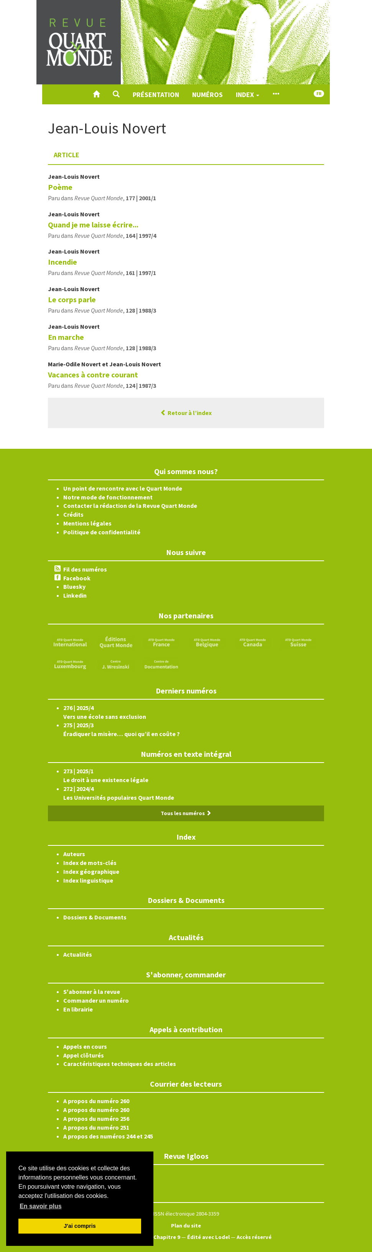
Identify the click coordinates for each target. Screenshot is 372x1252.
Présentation (156, 94)
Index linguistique (88, 880)
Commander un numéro (96, 1000)
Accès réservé (254, 1237)
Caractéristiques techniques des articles (119, 1063)
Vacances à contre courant (93, 374)
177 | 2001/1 (141, 198)
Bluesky (74, 586)
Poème (60, 187)
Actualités (77, 954)
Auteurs (74, 854)
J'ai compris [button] (79, 1226)
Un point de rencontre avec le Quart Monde (122, 488)
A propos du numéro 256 (96, 1118)
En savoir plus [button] (40, 1206)
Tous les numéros (186, 813)
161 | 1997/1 (141, 273)
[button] (116, 94)
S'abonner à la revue (91, 991)
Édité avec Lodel (208, 1237)
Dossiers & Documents (95, 917)
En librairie (78, 1009)
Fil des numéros (85, 569)
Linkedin (75, 595)
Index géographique (91, 871)
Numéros (207, 94)
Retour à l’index (186, 413)
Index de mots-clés (90, 863)
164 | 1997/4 (141, 235)
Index (247, 94)
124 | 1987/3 (141, 385)
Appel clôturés (83, 1055)
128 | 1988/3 (141, 310)
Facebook (77, 578)
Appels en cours (85, 1046)
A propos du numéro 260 (96, 1101)
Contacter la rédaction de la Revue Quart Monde (130, 505)
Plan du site (186, 1225)
